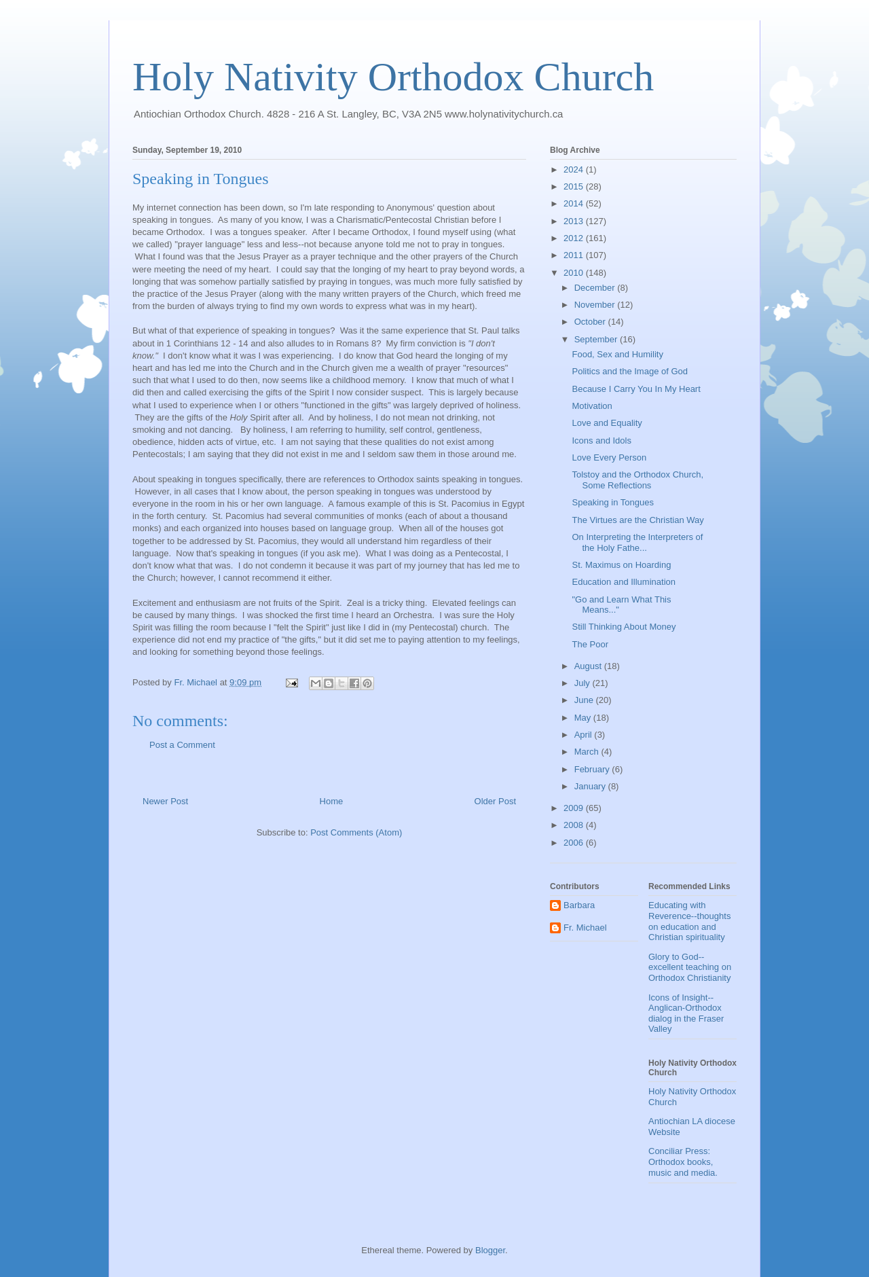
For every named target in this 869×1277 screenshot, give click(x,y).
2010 (574, 273)
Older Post (495, 801)
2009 (574, 808)
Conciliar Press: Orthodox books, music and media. (683, 1161)
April (584, 735)
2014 (574, 203)
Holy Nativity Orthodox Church (393, 76)
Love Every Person (609, 457)
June (585, 700)
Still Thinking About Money (624, 627)
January (591, 786)
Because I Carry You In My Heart (636, 389)
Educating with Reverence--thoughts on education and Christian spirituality (689, 921)
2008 (574, 825)
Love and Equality (607, 423)
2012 (574, 238)
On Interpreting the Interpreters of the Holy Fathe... (637, 542)
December (596, 288)
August (589, 666)
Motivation (592, 406)
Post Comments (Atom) (356, 832)
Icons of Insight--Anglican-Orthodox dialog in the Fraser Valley (686, 1013)
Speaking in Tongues (612, 502)
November (596, 305)
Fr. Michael (585, 927)
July (583, 683)
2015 (574, 186)
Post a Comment (182, 745)
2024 (574, 169)
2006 (574, 843)
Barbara (579, 905)
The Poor (590, 644)
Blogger (490, 1250)
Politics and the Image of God (630, 371)
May (583, 718)
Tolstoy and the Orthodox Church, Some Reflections (637, 479)
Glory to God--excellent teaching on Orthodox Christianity (689, 967)
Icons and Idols (601, 440)
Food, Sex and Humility (617, 354)
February (593, 769)
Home (332, 801)
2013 (574, 221)
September (597, 339)
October (591, 322)
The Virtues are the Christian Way (637, 520)
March (588, 752)
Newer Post (165, 801)
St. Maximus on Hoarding (621, 565)
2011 (574, 255)
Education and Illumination (624, 582)
